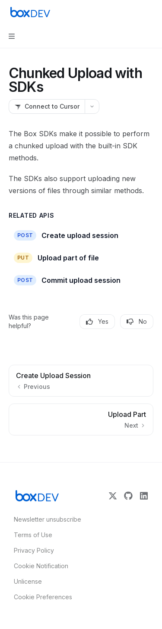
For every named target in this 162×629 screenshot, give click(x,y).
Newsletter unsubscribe (45, 519)
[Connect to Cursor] (47, 106)
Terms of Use (33, 534)
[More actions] (150, 12)
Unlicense (28, 581)
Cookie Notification (41, 566)
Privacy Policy (34, 550)
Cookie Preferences (43, 597)
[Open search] (134, 12)
